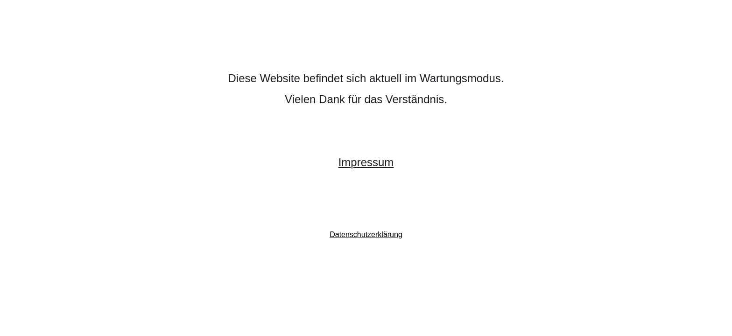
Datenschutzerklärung (366, 234)
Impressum (366, 162)
